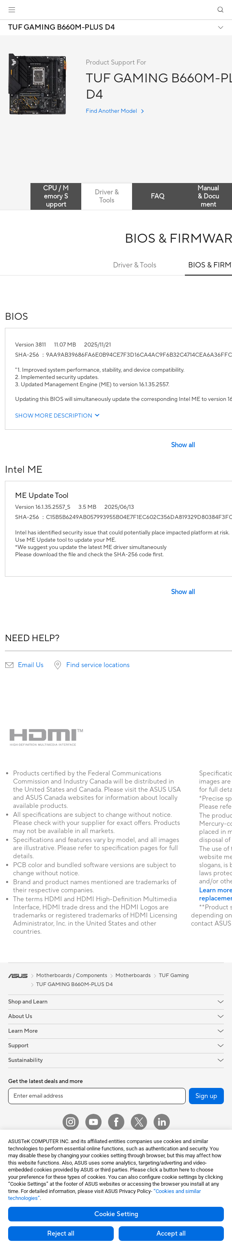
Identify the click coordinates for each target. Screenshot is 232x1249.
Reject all (60, 1234)
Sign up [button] (206, 1096)
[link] (116, 10)
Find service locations (98, 665)
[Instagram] (71, 1122)
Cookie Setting (116, 1214)
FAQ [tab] (157, 196)
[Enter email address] (97, 1096)
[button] (11, 9)
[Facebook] (116, 1122)
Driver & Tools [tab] (107, 196)
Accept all (171, 1234)
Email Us (30, 665)
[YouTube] (93, 1122)
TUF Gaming (174, 975)
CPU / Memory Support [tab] (56, 196)
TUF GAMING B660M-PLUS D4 (61, 27)
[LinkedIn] (162, 1122)
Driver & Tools (134, 265)
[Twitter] (139, 1122)
